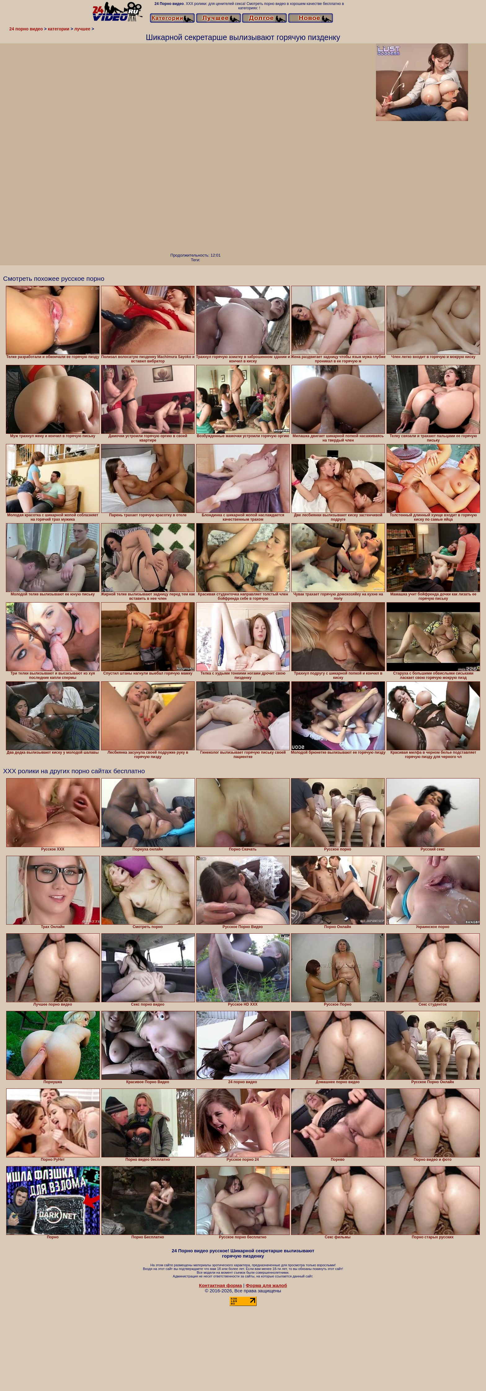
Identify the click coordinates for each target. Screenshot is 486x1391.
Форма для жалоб (266, 1285)
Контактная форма (220, 1285)
